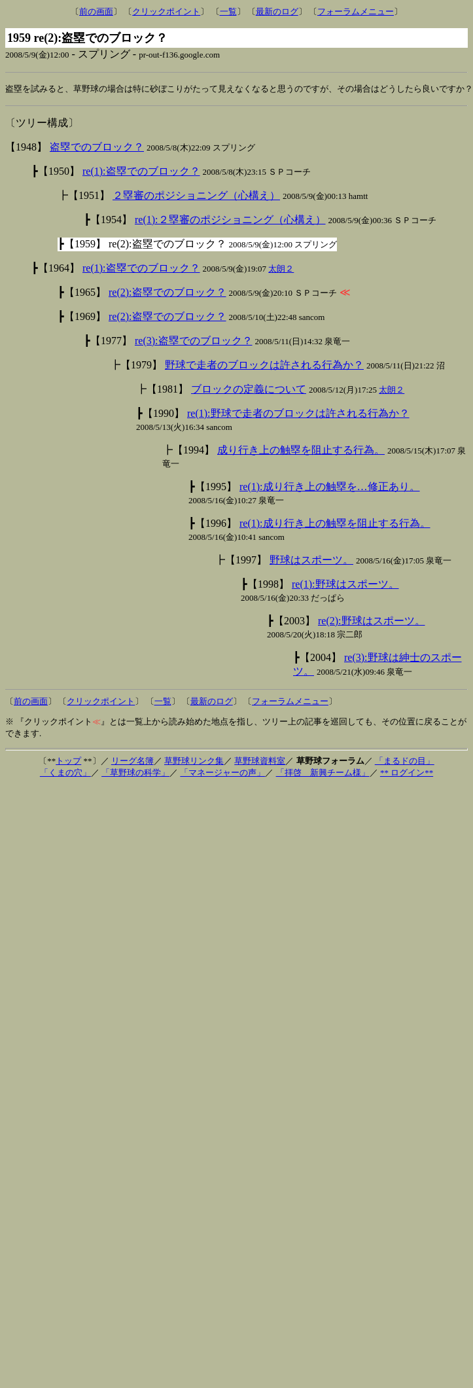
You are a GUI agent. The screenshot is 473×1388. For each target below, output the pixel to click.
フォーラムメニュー (355, 11)
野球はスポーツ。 (311, 560)
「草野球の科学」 (135, 773)
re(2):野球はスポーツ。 (371, 621)
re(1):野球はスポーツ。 (345, 584)
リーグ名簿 (132, 761)
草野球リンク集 (194, 761)
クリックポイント (166, 11)
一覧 (228, 11)
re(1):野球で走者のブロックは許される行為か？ (298, 413)
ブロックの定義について (248, 389)
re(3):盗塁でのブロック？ (194, 341)
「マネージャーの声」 (222, 773)
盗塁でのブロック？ (97, 147)
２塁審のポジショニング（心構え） (196, 196)
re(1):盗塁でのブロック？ (141, 171)
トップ (68, 761)
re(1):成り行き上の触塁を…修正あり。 (329, 487)
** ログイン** (406, 773)
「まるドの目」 (404, 761)
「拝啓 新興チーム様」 (323, 773)
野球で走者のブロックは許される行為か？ (264, 365)
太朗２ (281, 269)
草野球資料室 (259, 761)
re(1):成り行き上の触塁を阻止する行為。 (334, 523)
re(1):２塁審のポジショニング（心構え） (230, 220)
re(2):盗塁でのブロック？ (167, 292)
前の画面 (96, 11)
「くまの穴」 (65, 773)
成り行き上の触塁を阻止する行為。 (301, 450)
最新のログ (277, 11)
